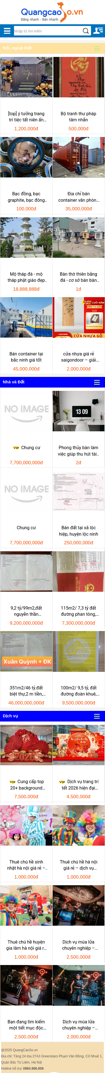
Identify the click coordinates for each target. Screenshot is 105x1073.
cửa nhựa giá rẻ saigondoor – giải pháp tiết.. (78, 357)
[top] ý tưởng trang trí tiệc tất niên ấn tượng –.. (26, 117)
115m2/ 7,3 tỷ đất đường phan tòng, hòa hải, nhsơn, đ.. (78, 611)
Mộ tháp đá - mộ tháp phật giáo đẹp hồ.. (26, 277)
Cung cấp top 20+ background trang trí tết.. (26, 785)
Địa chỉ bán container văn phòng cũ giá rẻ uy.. (78, 197)
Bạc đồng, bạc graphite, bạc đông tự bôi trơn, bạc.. (26, 197)
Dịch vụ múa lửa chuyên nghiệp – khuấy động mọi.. (79, 1025)
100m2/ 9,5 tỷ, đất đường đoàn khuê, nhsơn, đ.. (79, 691)
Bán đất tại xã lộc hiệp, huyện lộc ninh (78, 530)
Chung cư (26, 447)
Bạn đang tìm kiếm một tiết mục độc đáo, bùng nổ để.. (26, 1025)
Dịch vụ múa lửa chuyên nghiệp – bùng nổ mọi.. (78, 945)
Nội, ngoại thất (17, 47)
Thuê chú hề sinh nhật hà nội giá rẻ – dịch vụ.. (26, 865)
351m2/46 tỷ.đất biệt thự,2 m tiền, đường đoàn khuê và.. (26, 691)
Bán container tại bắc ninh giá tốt (26, 357)
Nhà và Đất (13, 381)
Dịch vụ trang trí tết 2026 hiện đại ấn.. (78, 785)
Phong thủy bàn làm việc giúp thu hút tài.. (78, 450)
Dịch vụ (10, 715)
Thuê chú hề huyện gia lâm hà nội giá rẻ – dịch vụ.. (26, 945)
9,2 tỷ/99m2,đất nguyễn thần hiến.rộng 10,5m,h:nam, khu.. (26, 611)
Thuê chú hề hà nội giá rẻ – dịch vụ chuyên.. (78, 865)
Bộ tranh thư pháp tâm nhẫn (78, 116)
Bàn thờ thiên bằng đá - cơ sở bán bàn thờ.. (78, 277)
